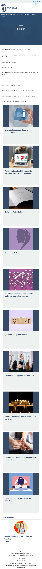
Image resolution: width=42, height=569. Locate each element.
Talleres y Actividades (9, 62)
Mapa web (20, 563)
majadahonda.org (6, 14)
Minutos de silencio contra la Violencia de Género (18, 91)
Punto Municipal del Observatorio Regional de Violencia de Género (20, 56)
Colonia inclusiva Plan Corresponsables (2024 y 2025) (18, 96)
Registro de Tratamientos (28, 565)
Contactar (9, 542)
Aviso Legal (28, 563)
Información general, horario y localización (16, 49)
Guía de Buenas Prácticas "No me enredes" (15, 101)
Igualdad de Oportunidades (10, 80)
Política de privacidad (12, 565)
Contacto (13, 563)
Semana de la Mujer (8, 67)
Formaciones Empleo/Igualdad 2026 (13, 85)
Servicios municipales (32, 14)
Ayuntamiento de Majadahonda (21, 14)
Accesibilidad (21, 567)
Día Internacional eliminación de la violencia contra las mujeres (20, 73)
